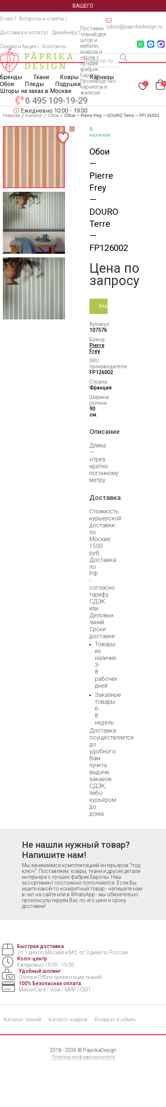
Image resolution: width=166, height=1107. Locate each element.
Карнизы (102, 77)
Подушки (68, 84)
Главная (11, 115)
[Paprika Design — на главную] (36, 60)
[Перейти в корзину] (161, 84)
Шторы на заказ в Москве (36, 91)
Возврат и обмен (115, 1019)
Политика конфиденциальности (83, 1057)
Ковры (69, 77)
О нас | (8, 19)
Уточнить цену (103, 308)
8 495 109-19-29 (56, 101)
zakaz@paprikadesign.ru (134, 24)
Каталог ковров (68, 1019)
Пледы (34, 84)
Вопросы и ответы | (42, 19)
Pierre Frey (96, 348)
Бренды (11, 77)
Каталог (34, 115)
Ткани (41, 77)
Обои (7, 84)
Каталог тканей (22, 1019)
